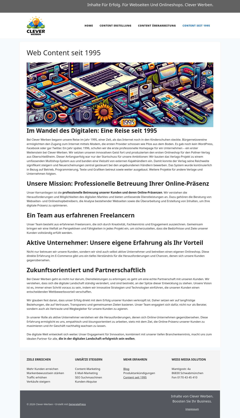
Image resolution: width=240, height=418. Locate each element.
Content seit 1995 (196, 25)
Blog (126, 369)
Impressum (192, 409)
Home (88, 25)
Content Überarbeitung (157, 25)
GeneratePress (77, 404)
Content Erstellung (116, 25)
